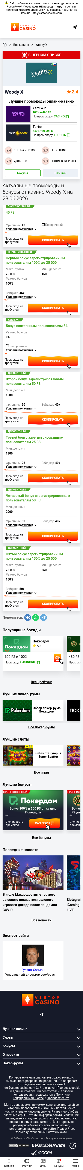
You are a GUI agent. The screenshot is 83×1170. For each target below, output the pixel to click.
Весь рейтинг (41, 682)
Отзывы (60, 173)
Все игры (41, 772)
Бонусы (22, 173)
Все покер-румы (41, 727)
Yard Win (39, 108)
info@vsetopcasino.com (47, 13)
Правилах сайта (58, 1098)
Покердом (41, 641)
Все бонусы (41, 838)
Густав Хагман (33, 970)
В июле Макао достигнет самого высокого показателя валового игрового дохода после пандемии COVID (30, 902)
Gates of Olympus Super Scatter (48, 755)
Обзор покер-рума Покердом (46, 709)
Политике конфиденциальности (41, 1096)
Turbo (37, 127)
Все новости (41, 920)
